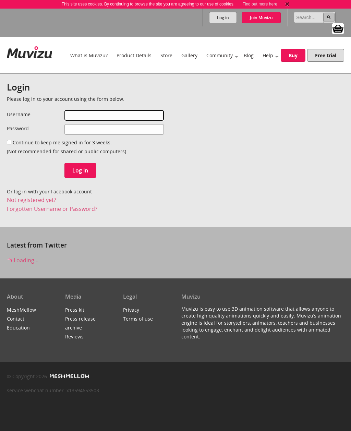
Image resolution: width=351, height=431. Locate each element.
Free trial (325, 55)
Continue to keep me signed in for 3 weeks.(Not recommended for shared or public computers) (66, 147)
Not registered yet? (31, 200)
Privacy (131, 310)
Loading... (22, 260)
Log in (223, 18)
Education (18, 327)
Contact (15, 318)
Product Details (134, 55)
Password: (18, 128)
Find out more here (259, 4)
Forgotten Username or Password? (52, 209)
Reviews (74, 336)
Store (166, 55)
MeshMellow (21, 310)
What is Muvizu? (89, 55)
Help (268, 55)
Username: (19, 114)
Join (261, 18)
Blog (249, 55)
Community (219, 55)
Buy (293, 55)
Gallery (189, 55)
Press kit (74, 310)
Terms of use (138, 318)
